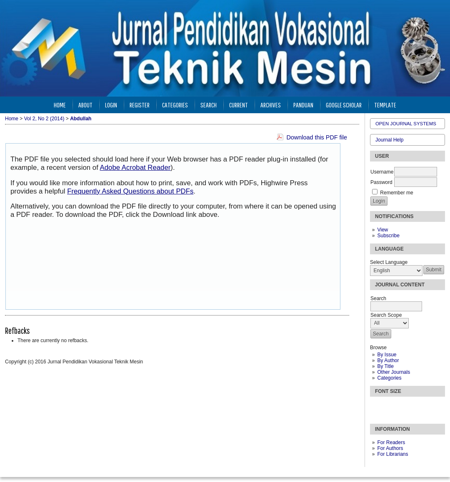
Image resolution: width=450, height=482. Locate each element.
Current (238, 105)
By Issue (386, 355)
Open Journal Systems (405, 123)
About (85, 105)
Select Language (389, 262)
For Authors (390, 448)
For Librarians (392, 454)
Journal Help (389, 140)
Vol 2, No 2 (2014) (44, 119)
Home (60, 105)
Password (381, 182)
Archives (270, 105)
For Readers (391, 442)
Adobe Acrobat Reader (135, 167)
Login (111, 105)
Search (208, 105)
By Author (388, 360)
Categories (389, 378)
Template (385, 105)
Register (140, 105)
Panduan (303, 105)
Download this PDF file (316, 137)
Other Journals (393, 372)
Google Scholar (344, 105)
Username (381, 172)
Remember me (396, 193)
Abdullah (80, 119)
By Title (385, 366)
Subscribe (388, 236)
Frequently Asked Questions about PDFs (130, 191)
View (382, 230)
